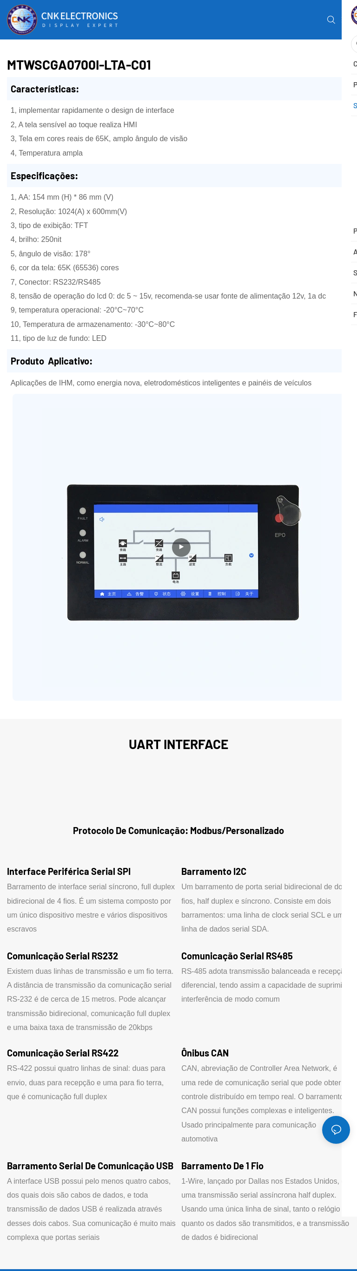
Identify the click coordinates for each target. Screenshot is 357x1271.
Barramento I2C (213, 871)
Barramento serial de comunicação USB (90, 1165)
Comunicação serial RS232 (62, 955)
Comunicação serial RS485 (237, 955)
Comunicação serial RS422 (63, 1052)
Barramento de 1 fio (222, 1165)
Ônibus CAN (205, 1052)
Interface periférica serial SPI (69, 871)
